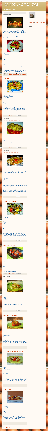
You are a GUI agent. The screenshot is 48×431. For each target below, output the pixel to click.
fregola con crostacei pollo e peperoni (10, 152)
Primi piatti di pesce (40, 23)
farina (11, 74)
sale (11, 75)
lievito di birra (21, 74)
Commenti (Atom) (8, 427)
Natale (25, 74)
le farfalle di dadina (7, 78)
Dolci (30, 21)
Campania (10, 74)
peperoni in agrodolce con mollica (9, 245)
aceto (6, 74)
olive (5, 75)
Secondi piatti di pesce (13, 148)
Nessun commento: (13, 73)
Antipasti (37, 22)
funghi (8, 116)
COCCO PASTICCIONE (20, 4)
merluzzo (24, 74)
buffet (6, 274)
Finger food (8, 274)
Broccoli (8, 74)
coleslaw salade (6, 278)
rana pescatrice (9, 148)
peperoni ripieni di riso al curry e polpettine (11, 315)
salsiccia (16, 116)
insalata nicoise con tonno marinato (10, 201)
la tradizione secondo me (16, 74)
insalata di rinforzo (6, 15)
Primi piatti (13, 116)
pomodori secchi (9, 75)
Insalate (13, 74)
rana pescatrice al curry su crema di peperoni (11, 120)
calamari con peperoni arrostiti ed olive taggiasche (13, 351)
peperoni (7, 75)
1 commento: (12, 196)
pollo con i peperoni (7, 389)
